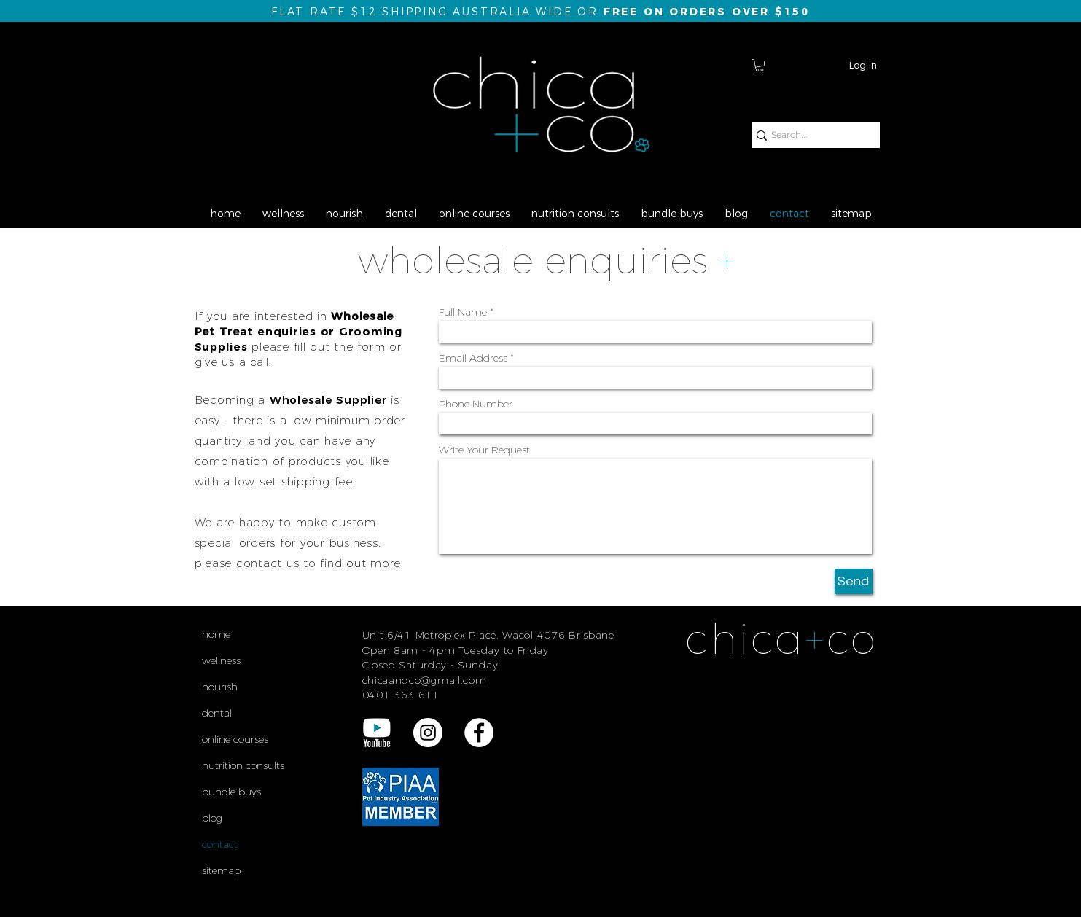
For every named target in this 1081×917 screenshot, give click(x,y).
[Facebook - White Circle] (478, 732)
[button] (759, 65)
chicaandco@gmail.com (424, 680)
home (216, 634)
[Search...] (810, 135)
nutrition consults (243, 765)
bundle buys (231, 791)
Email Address (473, 358)
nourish (220, 686)
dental (217, 712)
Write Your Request (484, 450)
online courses (235, 739)
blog (212, 817)
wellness (221, 660)
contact (220, 844)
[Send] (854, 581)
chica (745, 639)
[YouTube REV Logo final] (376, 732)
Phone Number (475, 404)
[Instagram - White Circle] (427, 732)
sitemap (221, 870)
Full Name (463, 312)
